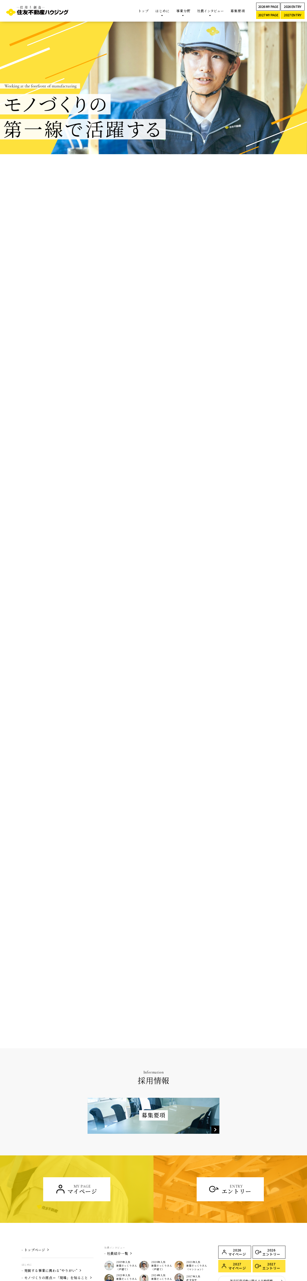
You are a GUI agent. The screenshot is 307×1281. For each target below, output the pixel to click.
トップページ (34, 1145)
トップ (143, 10)
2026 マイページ (237, 1148)
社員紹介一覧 (117, 1149)
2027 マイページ (237, 1162)
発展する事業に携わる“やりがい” (51, 1166)
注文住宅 (31, 1215)
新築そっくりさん (38, 1207)
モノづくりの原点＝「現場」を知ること (56, 1173)
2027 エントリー (271, 1162)
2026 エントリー (271, 1148)
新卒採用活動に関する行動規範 (251, 1177)
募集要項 (237, 10)
